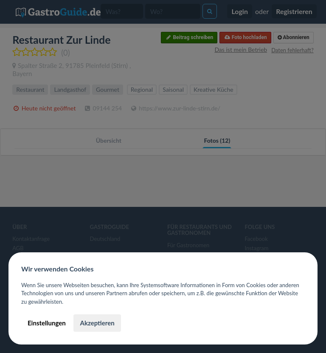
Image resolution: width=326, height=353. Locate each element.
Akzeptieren (97, 323)
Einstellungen (47, 323)
